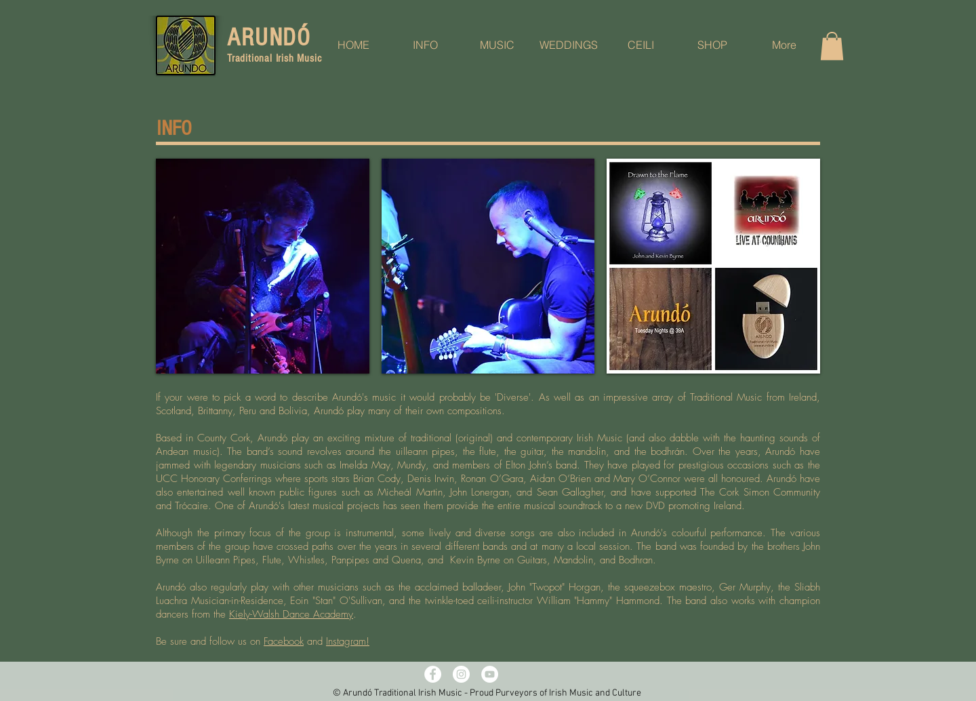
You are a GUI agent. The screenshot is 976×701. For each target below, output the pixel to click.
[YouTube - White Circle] (489, 674)
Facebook (284, 641)
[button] (832, 46)
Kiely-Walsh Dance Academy (291, 614)
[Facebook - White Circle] (432, 674)
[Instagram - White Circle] (461, 674)
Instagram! (347, 641)
